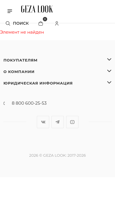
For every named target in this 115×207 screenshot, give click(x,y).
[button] (9, 10)
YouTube (72, 122)
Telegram (57, 122)
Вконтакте (43, 122)
